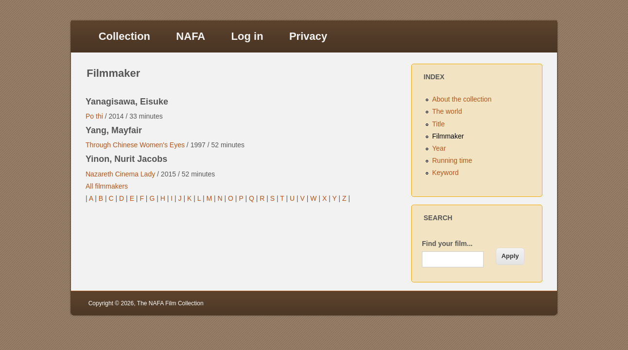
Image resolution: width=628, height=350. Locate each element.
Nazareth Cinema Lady (120, 174)
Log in (247, 36)
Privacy (308, 36)
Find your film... (447, 243)
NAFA (190, 36)
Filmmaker (448, 136)
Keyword (445, 172)
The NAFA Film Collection (170, 303)
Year (439, 148)
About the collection (461, 99)
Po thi (94, 116)
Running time (452, 160)
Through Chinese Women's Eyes (135, 145)
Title (438, 124)
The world (447, 111)
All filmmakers (107, 186)
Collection (124, 36)
